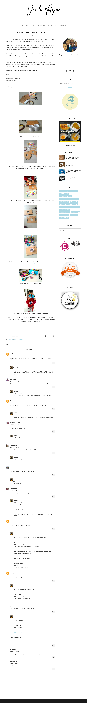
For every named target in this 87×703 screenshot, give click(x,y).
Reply (53, 362)
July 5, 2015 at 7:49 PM (14, 424)
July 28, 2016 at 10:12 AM (18, 618)
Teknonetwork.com (15, 637)
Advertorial (63, 199)
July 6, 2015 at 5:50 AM (14, 490)
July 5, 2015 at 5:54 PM (14, 403)
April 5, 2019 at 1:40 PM (14, 663)
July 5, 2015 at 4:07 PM (14, 356)
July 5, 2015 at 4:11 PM (14, 381)
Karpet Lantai (14, 661)
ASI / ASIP (73, 199)
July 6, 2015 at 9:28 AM (18, 393)
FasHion (72, 201)
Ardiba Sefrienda (15, 422)
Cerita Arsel (71, 204)
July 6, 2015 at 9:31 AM (18, 481)
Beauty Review (63, 207)
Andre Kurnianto (18, 563)
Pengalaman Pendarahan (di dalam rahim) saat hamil (72, 178)
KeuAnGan (74, 207)
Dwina (12, 521)
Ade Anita (13, 379)
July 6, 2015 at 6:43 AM (14, 523)
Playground (63, 209)
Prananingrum (14, 445)
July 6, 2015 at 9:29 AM (18, 414)
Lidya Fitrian (13, 488)
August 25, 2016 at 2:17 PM (19, 627)
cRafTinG (11, 339)
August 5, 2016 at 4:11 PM (15, 639)
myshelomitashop (15, 354)
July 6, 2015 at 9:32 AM (18, 535)
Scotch (15, 89)
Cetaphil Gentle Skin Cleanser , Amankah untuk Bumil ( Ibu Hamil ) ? (73, 171)
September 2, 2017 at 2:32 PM (16, 651)
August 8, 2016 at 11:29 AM (19, 544)
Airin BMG (13, 649)
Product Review (64, 196)
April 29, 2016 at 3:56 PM (15, 606)
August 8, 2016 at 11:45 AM (19, 596)
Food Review (63, 191)
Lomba (61, 204)
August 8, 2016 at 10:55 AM (19, 512)
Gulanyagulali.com (15, 573)
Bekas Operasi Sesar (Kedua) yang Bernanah (73, 164)
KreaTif (16, 339)
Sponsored (63, 201)
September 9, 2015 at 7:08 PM (20, 587)
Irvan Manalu (17, 594)
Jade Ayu (16, 367)
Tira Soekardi (14, 467)
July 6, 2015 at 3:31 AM (14, 469)
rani (11, 604)
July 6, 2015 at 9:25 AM (18, 369)
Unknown (12, 401)
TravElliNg (62, 193)
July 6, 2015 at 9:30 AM (18, 437)
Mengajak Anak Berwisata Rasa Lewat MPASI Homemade (70, 145)
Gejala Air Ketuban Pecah (21, 510)
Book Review (63, 217)
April (15, 542)
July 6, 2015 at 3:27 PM (14, 575)
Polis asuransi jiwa (19, 632)
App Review (74, 212)
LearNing (21, 339)
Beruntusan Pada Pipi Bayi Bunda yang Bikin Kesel (72, 158)
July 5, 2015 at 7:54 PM (14, 447)
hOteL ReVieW (63, 212)
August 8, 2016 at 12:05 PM (19, 556)
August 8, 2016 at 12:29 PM (19, 565)
